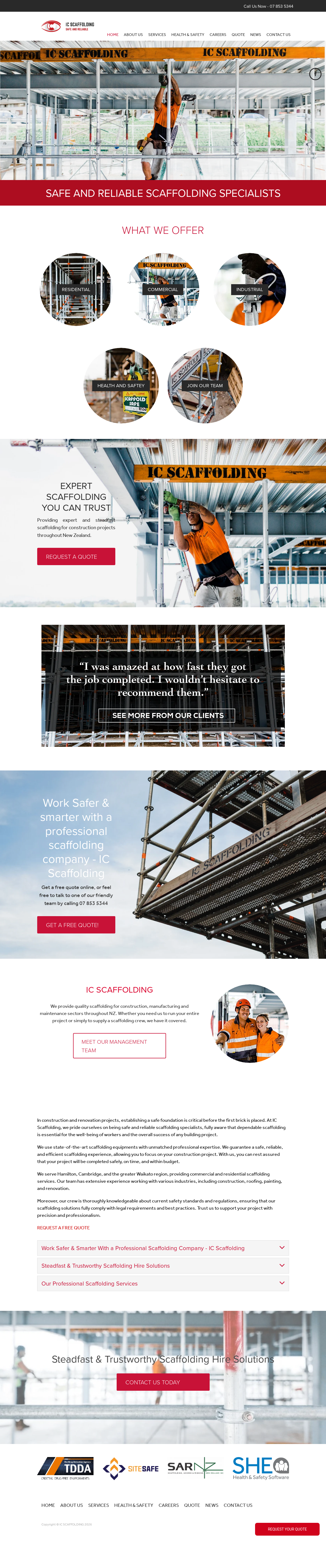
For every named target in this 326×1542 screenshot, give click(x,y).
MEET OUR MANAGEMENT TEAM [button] (114, 1046)
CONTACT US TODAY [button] (152, 1369)
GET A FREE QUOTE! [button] (72, 925)
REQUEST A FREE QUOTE (63, 1214)
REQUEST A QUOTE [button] (71, 556)
